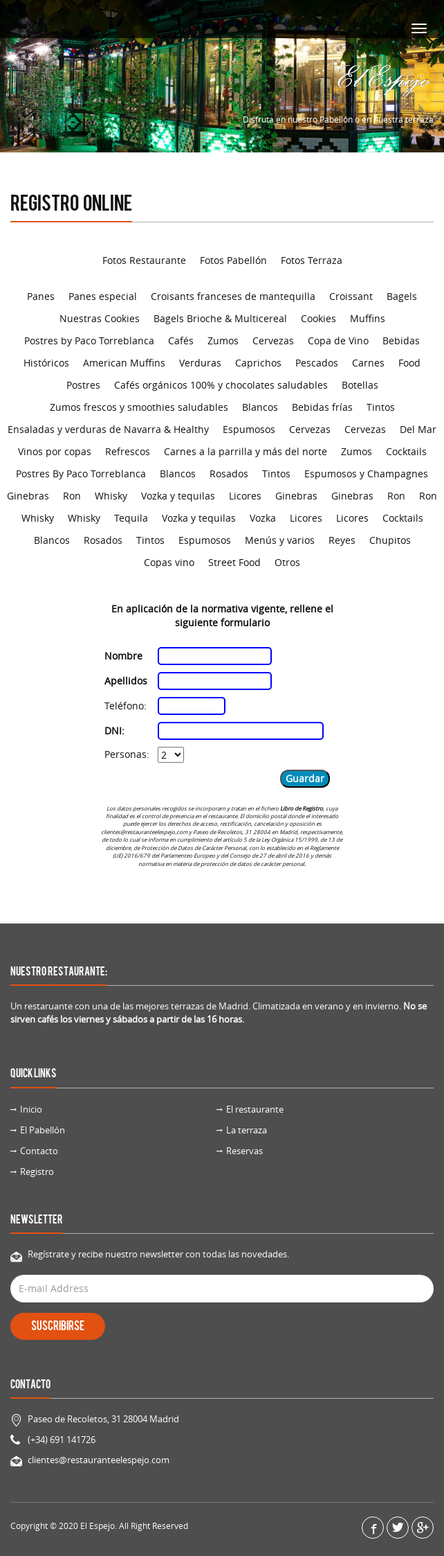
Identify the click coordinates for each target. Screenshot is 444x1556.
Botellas (360, 384)
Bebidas (401, 340)
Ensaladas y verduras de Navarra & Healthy (108, 429)
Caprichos (258, 362)
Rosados (229, 473)
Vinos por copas (54, 451)
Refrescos (127, 451)
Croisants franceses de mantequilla (233, 296)
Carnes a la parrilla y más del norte (245, 451)
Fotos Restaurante (144, 260)
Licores (245, 495)
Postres (83, 384)
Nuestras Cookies (99, 318)
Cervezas (273, 340)
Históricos (46, 362)
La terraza (246, 1130)
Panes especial (102, 296)
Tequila (131, 517)
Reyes (342, 540)
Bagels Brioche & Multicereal (220, 318)
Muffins (367, 318)
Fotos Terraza (311, 260)
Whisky (111, 495)
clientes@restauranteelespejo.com (98, 1459)
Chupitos (390, 540)
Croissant (351, 296)
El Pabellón (42, 1130)
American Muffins (124, 362)
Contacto (39, 1150)
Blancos (260, 407)
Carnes (368, 362)
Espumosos (249, 429)
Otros (287, 562)
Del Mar (418, 429)
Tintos (381, 407)
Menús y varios (280, 540)
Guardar (305, 778)
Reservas (244, 1150)
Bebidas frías (322, 407)
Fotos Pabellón (233, 260)
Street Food (234, 562)
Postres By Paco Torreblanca (81, 473)
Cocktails (406, 451)
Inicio (31, 1109)
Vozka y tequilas (178, 495)
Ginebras (28, 495)
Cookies (318, 318)
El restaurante (255, 1109)
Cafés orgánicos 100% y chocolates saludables (221, 384)
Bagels (402, 296)
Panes (41, 296)
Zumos (223, 340)
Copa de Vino (338, 340)
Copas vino (169, 562)
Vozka (263, 517)
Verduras (200, 362)
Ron (72, 495)
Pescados (316, 362)
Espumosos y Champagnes (366, 473)
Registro (37, 1171)
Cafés (181, 340)
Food (409, 362)
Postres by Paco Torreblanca (89, 340)
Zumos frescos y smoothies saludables (139, 407)
